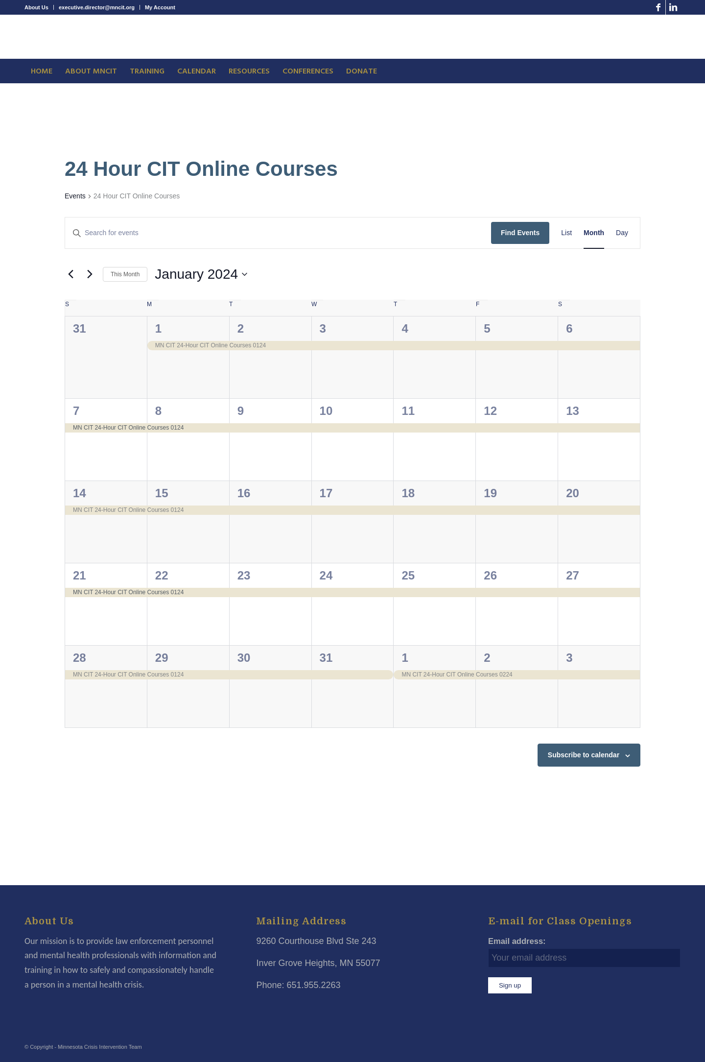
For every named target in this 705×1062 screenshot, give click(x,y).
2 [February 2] (487, 657)
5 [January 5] (487, 328)
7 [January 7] (76, 410)
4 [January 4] (404, 328)
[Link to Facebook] (658, 7)
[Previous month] (70, 274)
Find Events (520, 233)
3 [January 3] (323, 328)
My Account (160, 7)
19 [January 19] (490, 493)
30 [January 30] (244, 657)
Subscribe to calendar (583, 755)
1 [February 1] (404, 657)
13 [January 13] (572, 410)
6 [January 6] (569, 328)
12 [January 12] (490, 410)
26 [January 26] (490, 575)
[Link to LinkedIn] (673, 7)
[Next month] (89, 274)
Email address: (517, 941)
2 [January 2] (240, 328)
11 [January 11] (408, 410)
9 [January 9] (240, 410)
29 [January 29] (161, 657)
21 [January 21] (79, 575)
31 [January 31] (326, 657)
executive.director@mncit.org (97, 7)
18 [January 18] (408, 493)
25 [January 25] (408, 575)
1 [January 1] (158, 328)
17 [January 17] (326, 493)
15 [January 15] (161, 493)
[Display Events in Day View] (622, 232)
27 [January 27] (572, 575)
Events (75, 196)
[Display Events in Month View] (594, 232)
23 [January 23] (244, 575)
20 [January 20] (572, 493)
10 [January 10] (326, 410)
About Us (36, 7)
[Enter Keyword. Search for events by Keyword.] (278, 232)
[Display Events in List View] (566, 232)
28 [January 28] (79, 657)
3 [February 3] (569, 657)
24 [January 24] (326, 575)
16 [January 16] (244, 493)
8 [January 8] (158, 410)
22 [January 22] (161, 575)
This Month (125, 274)
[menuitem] (39, 7)
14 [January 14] (79, 493)
